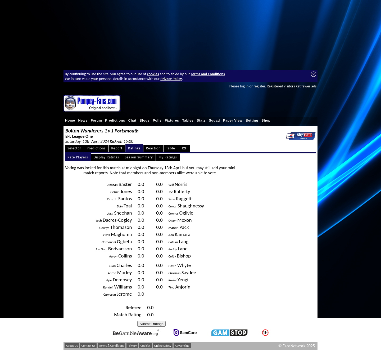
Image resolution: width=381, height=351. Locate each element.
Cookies (145, 346)
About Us (72, 346)
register (259, 86)
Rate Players (77, 157)
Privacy (132, 346)
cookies (153, 74)
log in (244, 86)
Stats (201, 120)
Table (170, 148)
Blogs (144, 120)
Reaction (153, 148)
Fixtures (172, 120)
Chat (132, 120)
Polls (157, 120)
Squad (214, 120)
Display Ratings (106, 157)
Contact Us (88, 346)
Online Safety (162, 346)
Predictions (115, 120)
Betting (252, 120)
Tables (188, 120)
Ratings (134, 148)
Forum (96, 120)
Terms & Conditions (111, 346)
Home (70, 120)
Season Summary (139, 157)
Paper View (232, 120)
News (83, 120)
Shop (265, 120)
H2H (184, 148)
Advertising (182, 346)
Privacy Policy (171, 78)
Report (117, 148)
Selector (74, 148)
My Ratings (167, 157)
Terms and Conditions (208, 74)
